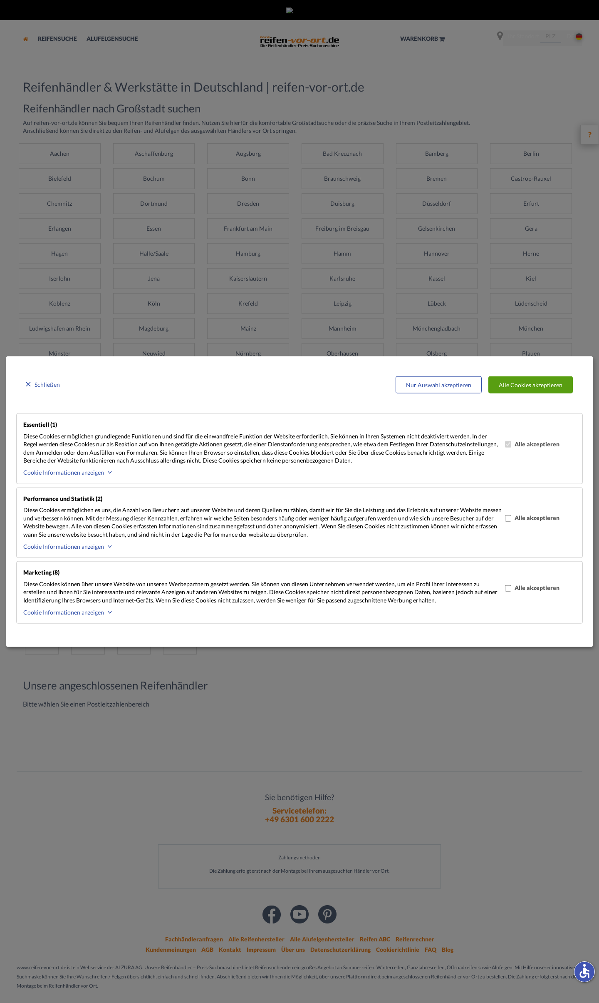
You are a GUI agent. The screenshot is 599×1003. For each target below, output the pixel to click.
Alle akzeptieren (532, 444)
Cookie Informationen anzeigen (63, 472)
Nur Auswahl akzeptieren (438, 384)
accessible (584, 971)
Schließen (47, 384)
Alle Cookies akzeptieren (530, 384)
